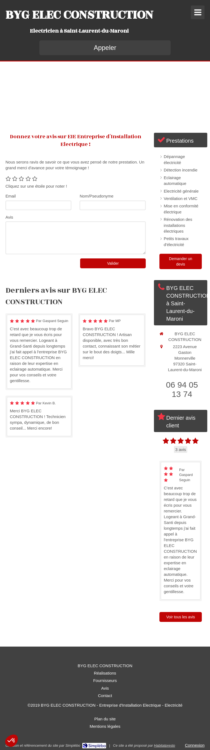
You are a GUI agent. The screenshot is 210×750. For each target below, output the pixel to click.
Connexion (195, 745)
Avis (9, 217)
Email (10, 196)
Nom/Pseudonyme (96, 196)
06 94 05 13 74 (182, 389)
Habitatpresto (164, 745)
